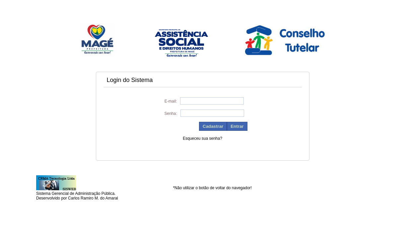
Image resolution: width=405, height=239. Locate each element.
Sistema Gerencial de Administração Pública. (75, 193)
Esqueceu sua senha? (202, 138)
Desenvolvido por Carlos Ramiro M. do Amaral (77, 198)
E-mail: (171, 101)
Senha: (170, 113)
